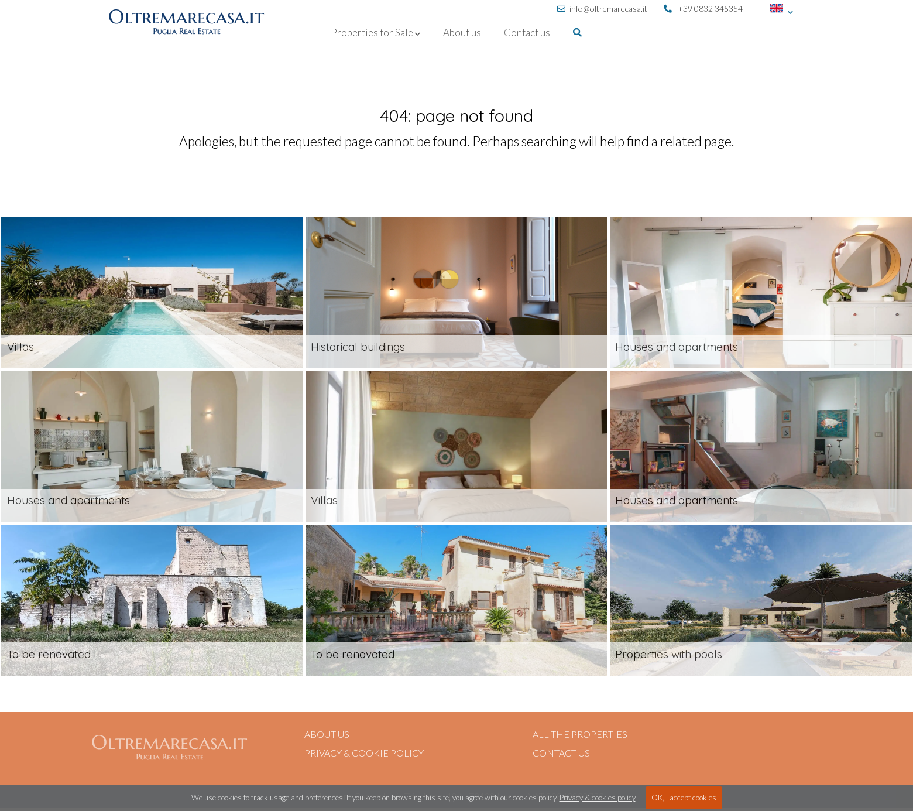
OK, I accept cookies (683, 797)
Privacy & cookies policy (598, 797)
